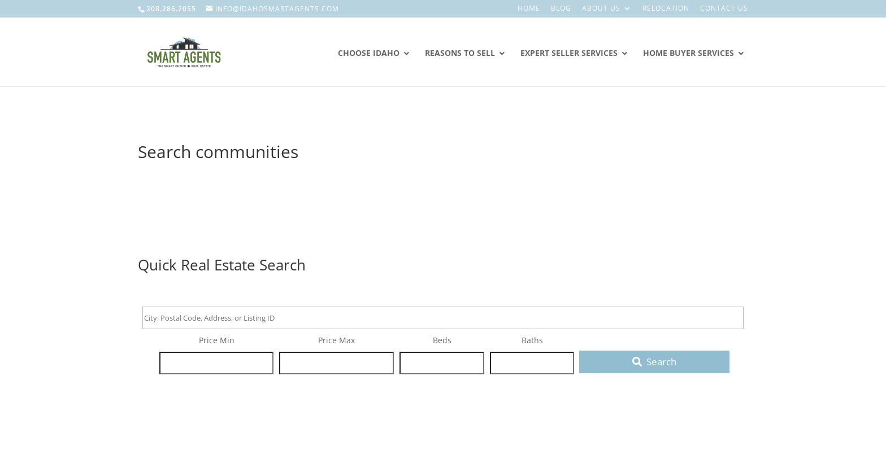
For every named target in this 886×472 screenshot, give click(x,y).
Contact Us (724, 9)
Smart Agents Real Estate (210, 114)
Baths (532, 340)
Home (529, 9)
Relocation (665, 9)
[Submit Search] (654, 362)
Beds (442, 340)
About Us (601, 9)
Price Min (216, 340)
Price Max (336, 340)
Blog (561, 9)
